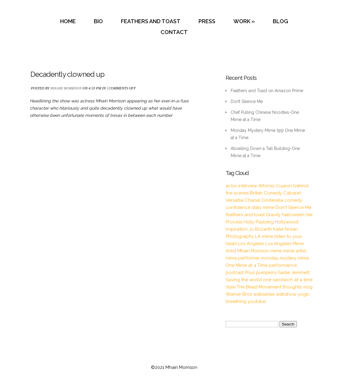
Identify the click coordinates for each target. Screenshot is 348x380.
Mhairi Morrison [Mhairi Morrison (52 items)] (253, 251)
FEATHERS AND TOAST (150, 21)
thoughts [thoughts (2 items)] (292, 287)
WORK (241, 21)
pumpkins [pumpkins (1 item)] (266, 272)
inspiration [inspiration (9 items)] (237, 229)
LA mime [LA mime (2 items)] (264, 236)
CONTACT (174, 32)
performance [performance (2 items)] (283, 265)
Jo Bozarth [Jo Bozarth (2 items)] (260, 229)
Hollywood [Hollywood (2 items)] (286, 222)
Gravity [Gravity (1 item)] (273, 214)
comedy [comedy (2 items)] (293, 200)
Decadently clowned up (67, 74)
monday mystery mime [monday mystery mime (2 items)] (285, 258)
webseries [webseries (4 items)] (264, 294)
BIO (98, 21)
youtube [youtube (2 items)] (257, 301)
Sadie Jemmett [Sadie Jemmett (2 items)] (294, 272)
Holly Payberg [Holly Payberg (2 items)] (259, 222)
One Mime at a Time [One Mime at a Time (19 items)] (247, 265)
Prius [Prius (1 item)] (250, 272)
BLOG (280, 21)
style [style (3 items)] (231, 287)
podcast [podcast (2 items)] (235, 272)
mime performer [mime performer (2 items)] (243, 258)
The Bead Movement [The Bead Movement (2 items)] (259, 287)
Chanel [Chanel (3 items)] (252, 200)
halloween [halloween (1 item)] (293, 214)
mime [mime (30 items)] (276, 251)
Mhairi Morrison (66, 88)
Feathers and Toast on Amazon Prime (267, 90)
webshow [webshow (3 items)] (286, 294)
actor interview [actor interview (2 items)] (241, 185)
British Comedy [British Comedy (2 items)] (266, 193)
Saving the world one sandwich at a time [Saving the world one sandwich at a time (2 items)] (269, 279)
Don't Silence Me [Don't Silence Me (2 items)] (293, 207)
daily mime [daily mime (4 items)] (262, 207)
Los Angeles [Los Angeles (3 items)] (251, 243)
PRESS (207, 21)
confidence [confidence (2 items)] (238, 207)
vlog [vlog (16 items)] (308, 287)
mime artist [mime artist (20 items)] (294, 251)
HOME (68, 21)
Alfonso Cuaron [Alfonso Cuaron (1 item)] (275, 185)
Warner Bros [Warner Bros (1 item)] (239, 294)
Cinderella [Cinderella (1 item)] (272, 200)
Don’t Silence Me (247, 101)
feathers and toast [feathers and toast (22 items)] (245, 214)
